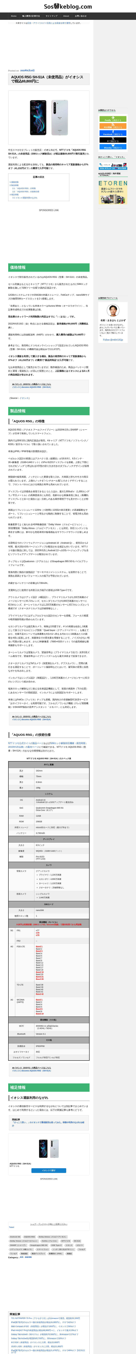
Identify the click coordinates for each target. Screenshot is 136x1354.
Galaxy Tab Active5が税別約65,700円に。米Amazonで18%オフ (38, 1341)
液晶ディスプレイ (38, 1256)
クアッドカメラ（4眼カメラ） (21, 1252)
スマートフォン (43, 1252)
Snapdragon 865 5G (38, 1248)
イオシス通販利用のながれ (25, 201)
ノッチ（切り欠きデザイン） (63, 1252)
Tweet (11, 1230)
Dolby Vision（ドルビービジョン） (24, 1244)
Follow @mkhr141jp (113, 340)
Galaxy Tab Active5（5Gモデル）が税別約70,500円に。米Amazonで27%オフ (44, 1337)
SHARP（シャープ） (18, 1248)
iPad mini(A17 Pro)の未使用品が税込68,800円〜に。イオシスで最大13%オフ (44, 1333)
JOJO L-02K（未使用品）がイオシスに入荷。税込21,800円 (37, 1349)
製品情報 (14, 188)
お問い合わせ (81, 16)
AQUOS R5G (29, 1240)
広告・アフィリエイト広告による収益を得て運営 (48, 23)
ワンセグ (13, 1256)
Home (14, 16)
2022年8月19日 (28, 71)
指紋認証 (24, 1256)
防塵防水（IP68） (56, 1256)
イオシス (24, 401)
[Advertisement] (49, 46)
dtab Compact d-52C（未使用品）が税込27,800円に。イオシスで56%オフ (43, 1329)
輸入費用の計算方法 (31, 16)
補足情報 (14, 197)
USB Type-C (56, 1248)
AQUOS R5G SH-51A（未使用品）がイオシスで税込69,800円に (47, 80)
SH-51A (77, 1244)
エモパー (79, 1248)
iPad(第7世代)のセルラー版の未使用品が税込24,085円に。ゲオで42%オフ (43, 1325)
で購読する (113, 118)
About (66, 16)
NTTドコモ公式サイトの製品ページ (26, 746)
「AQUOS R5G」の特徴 (24, 191)
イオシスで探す (49, 1173)
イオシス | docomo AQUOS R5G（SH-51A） (32, 390)
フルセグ (81, 1252)
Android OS (15, 1240)
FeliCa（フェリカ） (50, 1244)
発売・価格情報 (27, 1260)
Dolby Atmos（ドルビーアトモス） (53, 1240)
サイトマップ (51, 16)
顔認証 (69, 1256)
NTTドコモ (66, 1244)
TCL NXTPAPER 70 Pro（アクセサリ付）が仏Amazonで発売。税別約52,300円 (45, 1321)
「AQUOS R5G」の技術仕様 (26, 194)
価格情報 (14, 185)
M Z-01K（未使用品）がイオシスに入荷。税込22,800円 (35, 1345)
